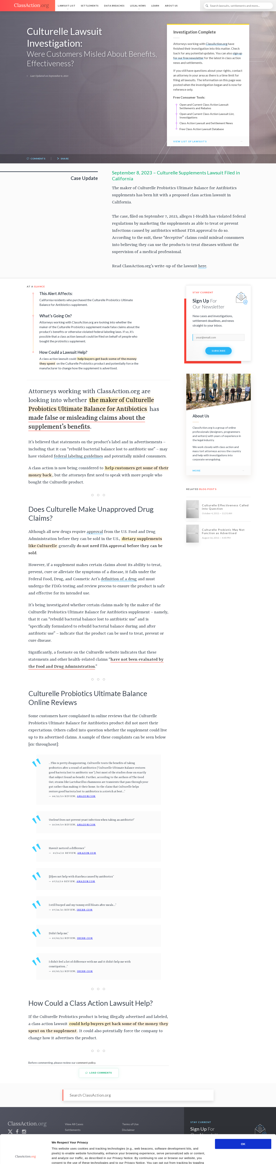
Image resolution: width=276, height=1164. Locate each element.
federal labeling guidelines (78, 456)
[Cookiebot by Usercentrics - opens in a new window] (25, 1156)
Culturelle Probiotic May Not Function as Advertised (223, 531)
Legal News (138, 5)
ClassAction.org (216, 44)
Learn (155, 5)
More (197, 470)
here (202, 266)
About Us (171, 5)
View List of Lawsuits (190, 141)
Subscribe (218, 350)
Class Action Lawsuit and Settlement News (206, 123)
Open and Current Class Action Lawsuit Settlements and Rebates (204, 106)
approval (95, 532)
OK (243, 1116)
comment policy (85, 1062)
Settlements (90, 5)
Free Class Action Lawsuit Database (202, 129)
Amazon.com (86, 796)
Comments (36, 158)
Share (63, 158)
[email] (219, 337)
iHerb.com (85, 910)
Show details (206, 1156)
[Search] (238, 6)
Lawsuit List (66, 5)
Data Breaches (114, 5)
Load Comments (98, 1073)
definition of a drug (119, 579)
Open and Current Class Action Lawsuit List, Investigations (207, 115)
